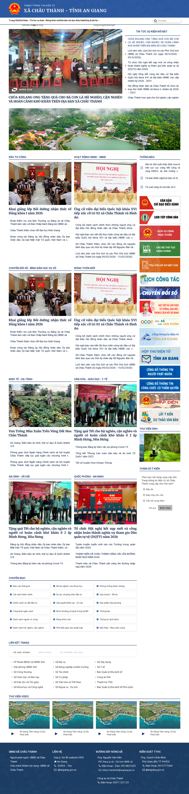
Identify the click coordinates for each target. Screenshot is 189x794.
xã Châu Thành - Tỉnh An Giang (65, 10)
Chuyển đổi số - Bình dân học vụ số (32, 268)
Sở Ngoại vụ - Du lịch (66, 687)
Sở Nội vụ (60, 662)
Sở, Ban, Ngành (21, 652)
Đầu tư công (17, 157)
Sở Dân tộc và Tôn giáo (26, 682)
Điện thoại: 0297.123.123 (113, 782)
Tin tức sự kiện (52, 20)
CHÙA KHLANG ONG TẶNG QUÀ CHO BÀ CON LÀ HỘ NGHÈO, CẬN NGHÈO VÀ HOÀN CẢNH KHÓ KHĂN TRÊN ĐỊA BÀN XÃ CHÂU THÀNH (153, 42)
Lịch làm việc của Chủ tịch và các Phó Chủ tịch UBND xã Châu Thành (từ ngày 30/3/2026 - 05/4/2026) (153, 54)
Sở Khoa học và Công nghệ (28, 687)
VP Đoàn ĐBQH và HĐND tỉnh (29, 662)
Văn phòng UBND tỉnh (25, 667)
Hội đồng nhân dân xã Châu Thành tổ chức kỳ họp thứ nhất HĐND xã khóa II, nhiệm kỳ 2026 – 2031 (153, 89)
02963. (60, 765)
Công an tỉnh (104, 677)
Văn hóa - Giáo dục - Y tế (90, 379)
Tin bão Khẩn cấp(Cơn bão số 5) (161, 178)
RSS (81, 757)
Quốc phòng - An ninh (89, 476)
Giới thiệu (32, 20)
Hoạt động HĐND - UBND (90, 157)
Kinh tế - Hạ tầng (20, 379)
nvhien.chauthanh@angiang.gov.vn (116, 770)
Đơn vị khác (45, 652)
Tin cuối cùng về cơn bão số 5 (160, 187)
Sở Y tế (101, 667)
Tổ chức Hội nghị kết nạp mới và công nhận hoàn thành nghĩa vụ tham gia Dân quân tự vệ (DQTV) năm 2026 (153, 66)
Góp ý (121, 20)
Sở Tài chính (61, 671)
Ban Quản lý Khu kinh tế (109, 671)
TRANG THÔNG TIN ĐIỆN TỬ (39, 5)
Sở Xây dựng (104, 662)
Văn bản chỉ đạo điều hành (100, 20)
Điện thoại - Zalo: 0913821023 (117, 765)
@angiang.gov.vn (65, 769)
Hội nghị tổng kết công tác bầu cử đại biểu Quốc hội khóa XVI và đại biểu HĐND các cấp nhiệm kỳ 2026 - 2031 (153, 77)
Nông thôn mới (73, 20)
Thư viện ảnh (148, 428)
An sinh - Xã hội (19, 476)
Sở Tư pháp (61, 677)
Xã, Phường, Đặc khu (71, 652)
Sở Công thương (23, 671)
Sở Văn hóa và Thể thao (68, 682)
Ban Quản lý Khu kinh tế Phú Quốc (115, 687)
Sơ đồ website (70, 757)
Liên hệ (133, 20)
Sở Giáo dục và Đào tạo (26, 677)
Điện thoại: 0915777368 (157, 765)
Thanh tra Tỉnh (105, 682)
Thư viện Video (19, 696)
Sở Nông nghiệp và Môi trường (72, 667)
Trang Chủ (16, 20)
